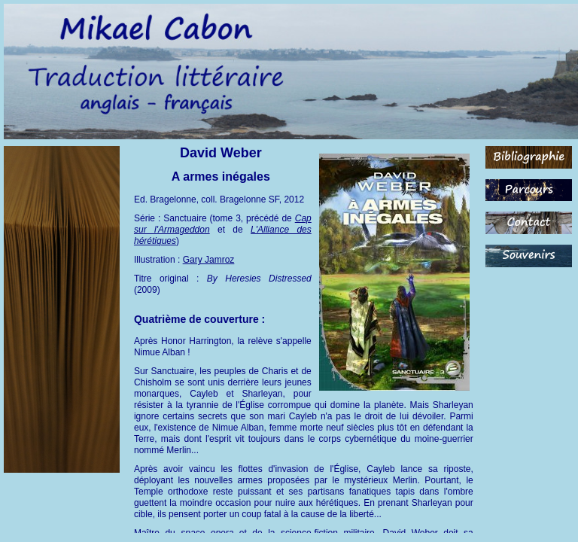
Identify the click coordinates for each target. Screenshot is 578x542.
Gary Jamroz (209, 259)
